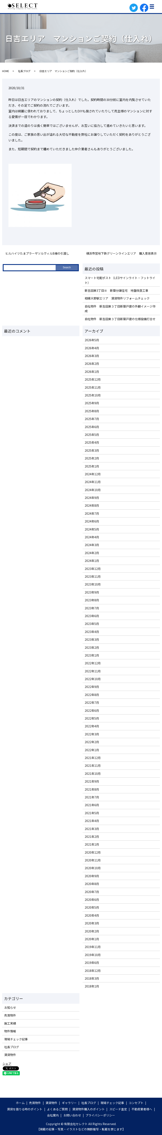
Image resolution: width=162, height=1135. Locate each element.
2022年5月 (92, 718)
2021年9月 (92, 781)
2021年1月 (92, 844)
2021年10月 (93, 773)
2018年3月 (92, 978)
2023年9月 (92, 592)
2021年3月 (92, 829)
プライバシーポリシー (100, 1115)
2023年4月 (92, 632)
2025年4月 (92, 442)
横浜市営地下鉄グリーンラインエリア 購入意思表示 (121, 253)
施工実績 (10, 1023)
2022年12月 (93, 663)
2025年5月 (92, 435)
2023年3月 (92, 639)
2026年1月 (92, 371)
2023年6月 (92, 616)
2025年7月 (92, 419)
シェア (7, 1063)
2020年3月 (92, 923)
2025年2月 (92, 458)
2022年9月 (92, 687)
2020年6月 (92, 899)
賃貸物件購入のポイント (88, 1109)
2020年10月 (93, 868)
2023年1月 (92, 655)
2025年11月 (93, 387)
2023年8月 (92, 600)
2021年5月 (92, 813)
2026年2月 (92, 363)
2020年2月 (92, 931)
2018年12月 (93, 970)
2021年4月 (92, 821)
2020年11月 (93, 860)
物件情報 (10, 1031)
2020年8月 (92, 884)
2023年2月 (92, 647)
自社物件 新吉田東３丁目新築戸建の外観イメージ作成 (120, 308)
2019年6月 (92, 962)
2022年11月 (93, 671)
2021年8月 (92, 789)
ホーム (20, 1103)
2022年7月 (92, 702)
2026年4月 (92, 348)
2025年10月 (93, 395)
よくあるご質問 (57, 1109)
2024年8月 (92, 505)
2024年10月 (93, 490)
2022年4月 (92, 726)
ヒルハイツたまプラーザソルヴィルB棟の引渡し (37, 253)
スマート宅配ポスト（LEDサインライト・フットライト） (120, 280)
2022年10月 (93, 679)
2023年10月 (93, 584)
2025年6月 (92, 427)
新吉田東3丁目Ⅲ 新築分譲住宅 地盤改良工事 (116, 290)
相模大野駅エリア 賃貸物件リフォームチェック (117, 298)
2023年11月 (93, 576)
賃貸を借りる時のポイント (24, 1109)
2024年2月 (92, 553)
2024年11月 (93, 482)
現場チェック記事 (16, 1039)
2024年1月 (92, 561)
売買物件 (10, 1015)
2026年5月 (92, 340)
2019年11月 (93, 947)
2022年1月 (92, 750)
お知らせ (10, 1007)
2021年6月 (92, 805)
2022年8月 (92, 695)
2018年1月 (92, 986)
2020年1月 (92, 939)
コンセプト (136, 1103)
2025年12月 (93, 379)
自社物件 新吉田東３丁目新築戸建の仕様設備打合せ (120, 319)
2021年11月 (93, 765)
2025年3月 (92, 450)
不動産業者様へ (141, 1109)
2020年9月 (92, 876)
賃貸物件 (10, 1055)
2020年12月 (93, 852)
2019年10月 (93, 955)
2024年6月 (92, 521)
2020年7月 (92, 892)
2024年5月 (92, 529)
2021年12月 (93, 758)
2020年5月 (92, 907)
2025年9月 (92, 403)
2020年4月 (92, 915)
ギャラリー (69, 1103)
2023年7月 (92, 608)
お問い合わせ (72, 1115)
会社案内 (53, 1115)
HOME (5, 71)
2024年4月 (92, 537)
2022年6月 (92, 710)
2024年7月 (92, 513)
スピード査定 (118, 1109)
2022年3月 (92, 734)
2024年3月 (92, 545)
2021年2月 (92, 836)
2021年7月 (92, 797)
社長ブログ (24, 71)
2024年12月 (93, 474)
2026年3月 (92, 356)
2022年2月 (92, 742)
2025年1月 (92, 466)
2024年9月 (92, 498)
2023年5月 (92, 624)
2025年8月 (92, 411)
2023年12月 (93, 569)
